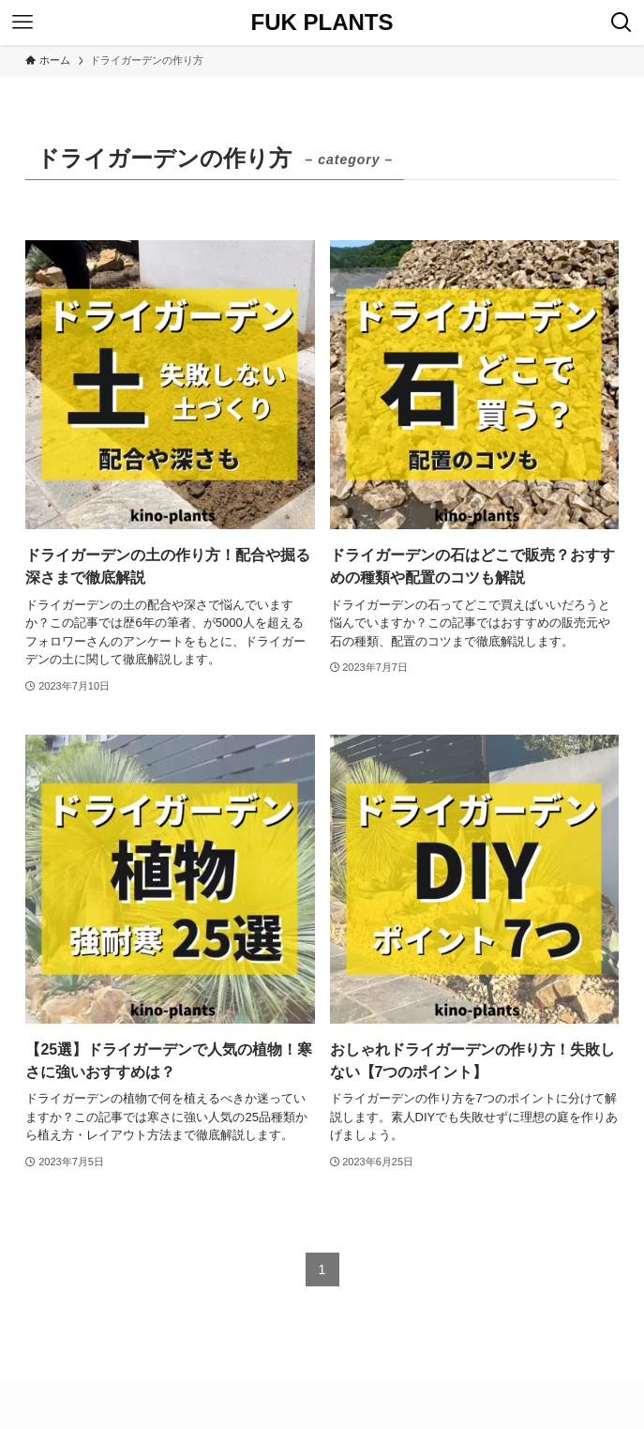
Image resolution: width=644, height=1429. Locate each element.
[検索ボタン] (621, 22)
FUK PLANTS (322, 22)
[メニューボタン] (22, 22)
